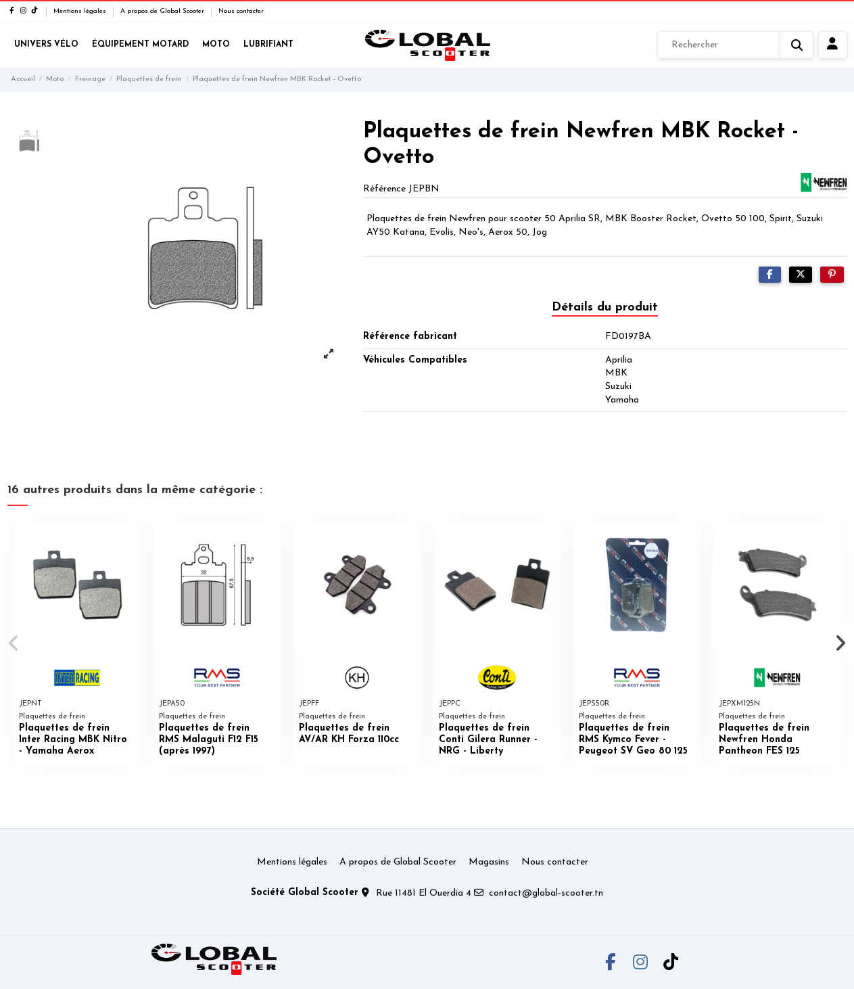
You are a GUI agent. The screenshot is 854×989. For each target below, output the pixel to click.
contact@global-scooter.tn (546, 893)
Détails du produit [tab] (605, 307)
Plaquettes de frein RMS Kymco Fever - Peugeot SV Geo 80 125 (633, 739)
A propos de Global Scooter (163, 11)
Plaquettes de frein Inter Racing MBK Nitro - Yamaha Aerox (73, 739)
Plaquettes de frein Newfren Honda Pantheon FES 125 (764, 739)
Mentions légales (80, 11)
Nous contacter (241, 11)
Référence (384, 189)
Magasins (489, 862)
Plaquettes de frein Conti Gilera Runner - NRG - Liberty (488, 739)
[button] (14, 643)
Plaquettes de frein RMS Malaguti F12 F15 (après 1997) (208, 739)
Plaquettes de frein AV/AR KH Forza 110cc (349, 734)
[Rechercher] (735, 45)
